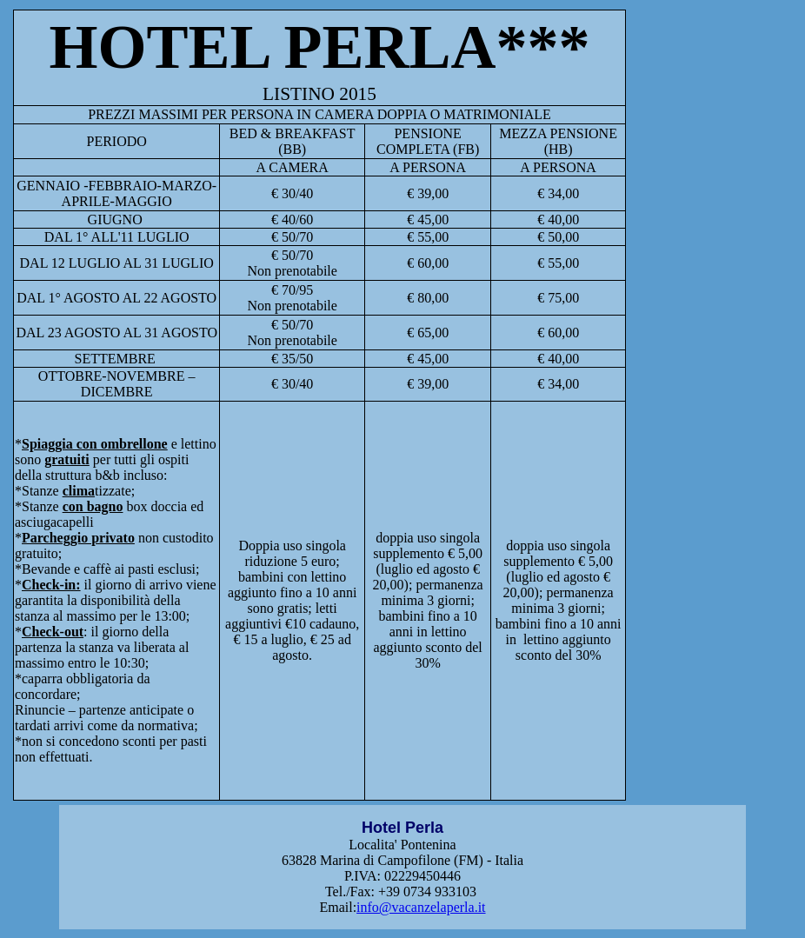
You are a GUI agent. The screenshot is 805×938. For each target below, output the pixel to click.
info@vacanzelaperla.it (420, 907)
